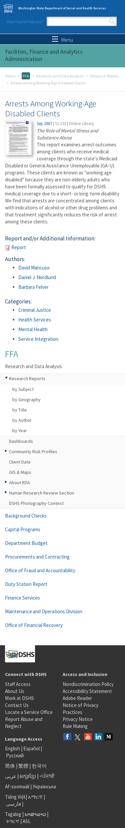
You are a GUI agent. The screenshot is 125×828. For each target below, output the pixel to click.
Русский (15, 755)
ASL (27, 821)
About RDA (19, 483)
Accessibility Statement (87, 691)
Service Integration (38, 339)
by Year (19, 431)
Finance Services (22, 598)
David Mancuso (34, 267)
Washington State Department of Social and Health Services (62, 8)
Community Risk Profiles (33, 452)
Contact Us (17, 705)
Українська (44, 786)
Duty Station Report (26, 584)
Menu (62, 39)
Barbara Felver (33, 287)
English (13, 748)
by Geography (26, 399)
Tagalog (13, 814)
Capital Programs (22, 529)
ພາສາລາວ (35, 814)
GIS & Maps (20, 472)
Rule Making (75, 726)
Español (31, 748)
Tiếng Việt (15, 797)
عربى (10, 776)
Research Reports (104, 75)
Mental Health (33, 329)
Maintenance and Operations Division (43, 611)
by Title (19, 410)
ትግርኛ (12, 821)
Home (10, 75)
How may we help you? (25, 21)
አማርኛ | (36, 797)
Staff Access (18, 684)
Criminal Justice (34, 310)
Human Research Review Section (41, 493)
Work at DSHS (19, 698)
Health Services (34, 319)
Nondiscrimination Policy (88, 684)
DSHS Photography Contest (36, 503)
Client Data (19, 462)
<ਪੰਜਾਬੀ (47, 776)
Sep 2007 (44, 123)
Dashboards (21, 441)
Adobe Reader (77, 698)
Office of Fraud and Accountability (40, 570)
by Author (22, 420)
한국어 (39, 766)
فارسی (13, 804)
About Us (14, 691)
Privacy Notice (78, 719)
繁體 (23, 766)
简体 (10, 766)
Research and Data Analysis (60, 75)
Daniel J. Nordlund (37, 277)
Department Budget (26, 543)
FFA (26, 75)
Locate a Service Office (29, 712)
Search (112, 21)
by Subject (23, 389)
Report (18, 247)
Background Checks (26, 516)
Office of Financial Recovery (34, 625)
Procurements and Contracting (37, 557)
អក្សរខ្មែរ (28, 776)
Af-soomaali (17, 786)
